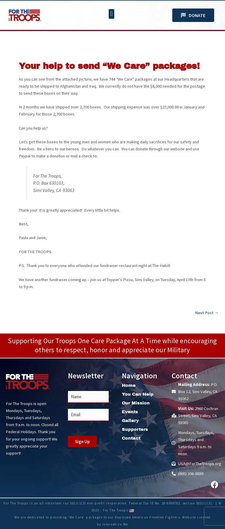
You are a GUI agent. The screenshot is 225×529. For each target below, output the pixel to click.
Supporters (135, 429)
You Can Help (138, 394)
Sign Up (82, 441)
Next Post (207, 313)
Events (130, 411)
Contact (131, 438)
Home (129, 385)
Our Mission (136, 403)
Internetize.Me (115, 524)
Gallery (130, 420)
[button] (111, 14)
